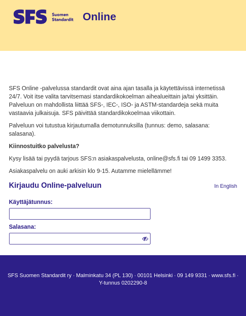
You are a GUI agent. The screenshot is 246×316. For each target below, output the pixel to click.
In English (225, 186)
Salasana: (22, 226)
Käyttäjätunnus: (31, 202)
